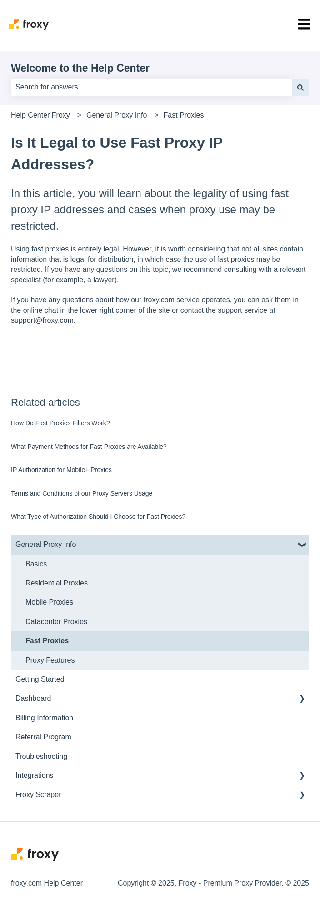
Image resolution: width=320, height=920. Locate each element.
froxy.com (158, 300)
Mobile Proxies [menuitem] (49, 602)
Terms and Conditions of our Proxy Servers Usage (81, 493)
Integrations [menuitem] (34, 775)
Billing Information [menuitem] (44, 718)
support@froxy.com (42, 320)
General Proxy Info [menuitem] (45, 544)
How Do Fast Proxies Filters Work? (60, 423)
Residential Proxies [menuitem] (56, 583)
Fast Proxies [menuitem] (47, 640)
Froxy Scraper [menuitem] (38, 794)
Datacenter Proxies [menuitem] (56, 621)
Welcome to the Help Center (80, 68)
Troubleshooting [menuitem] (41, 756)
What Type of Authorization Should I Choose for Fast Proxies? (98, 516)
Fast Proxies (184, 115)
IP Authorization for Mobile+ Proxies (61, 469)
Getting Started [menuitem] (40, 679)
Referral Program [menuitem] (43, 737)
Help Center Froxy (40, 115)
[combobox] (151, 87)
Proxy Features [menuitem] (50, 660)
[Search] (300, 87)
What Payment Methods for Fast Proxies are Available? (89, 446)
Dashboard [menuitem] (33, 698)
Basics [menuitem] (36, 564)
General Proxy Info (116, 115)
